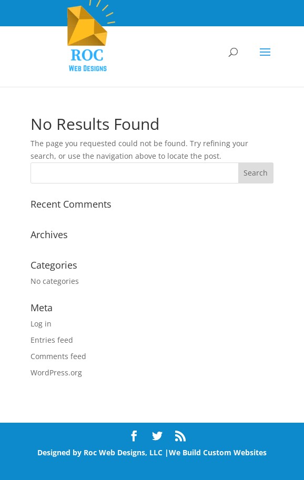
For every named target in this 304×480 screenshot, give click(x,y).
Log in (41, 324)
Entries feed (52, 340)
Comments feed (58, 356)
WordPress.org (56, 372)
